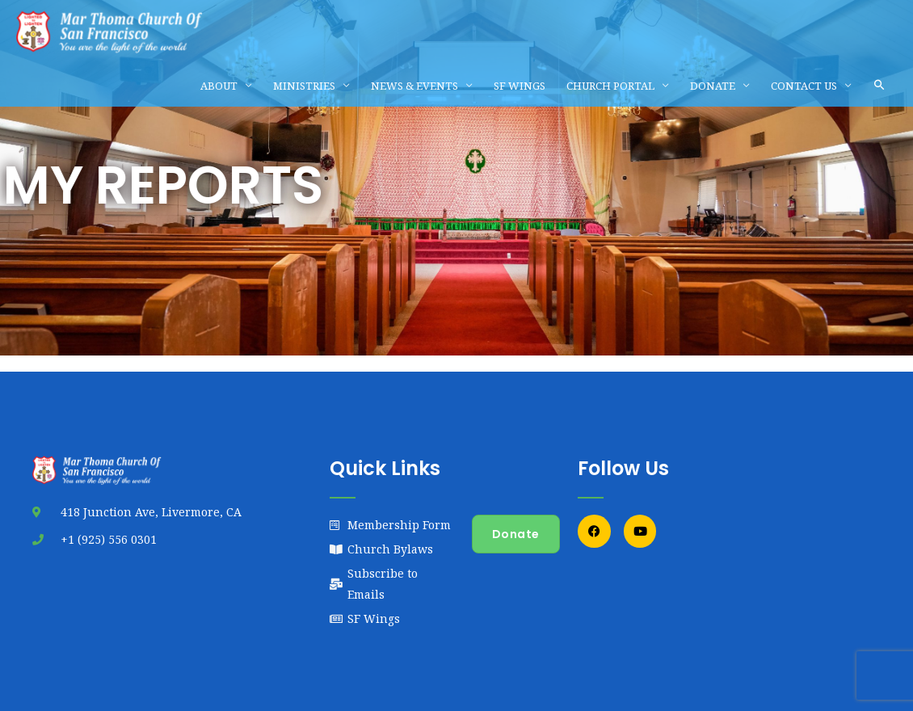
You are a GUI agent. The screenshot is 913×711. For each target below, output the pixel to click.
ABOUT (219, 85)
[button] (879, 85)
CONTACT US (804, 85)
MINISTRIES (304, 85)
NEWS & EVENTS (414, 85)
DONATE (712, 85)
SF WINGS (519, 85)
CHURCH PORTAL (610, 85)
